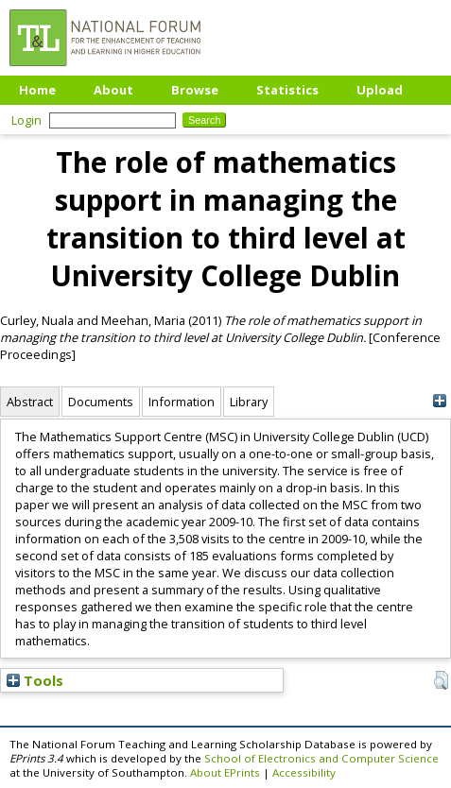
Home (37, 89)
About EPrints (225, 772)
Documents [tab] (100, 401)
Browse (194, 89)
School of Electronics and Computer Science (321, 758)
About (113, 89)
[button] (441, 680)
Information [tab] (181, 401)
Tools (35, 680)
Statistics (287, 89)
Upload (379, 89)
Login (26, 119)
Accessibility (304, 772)
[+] (439, 401)
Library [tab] (249, 401)
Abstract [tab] (30, 401)
